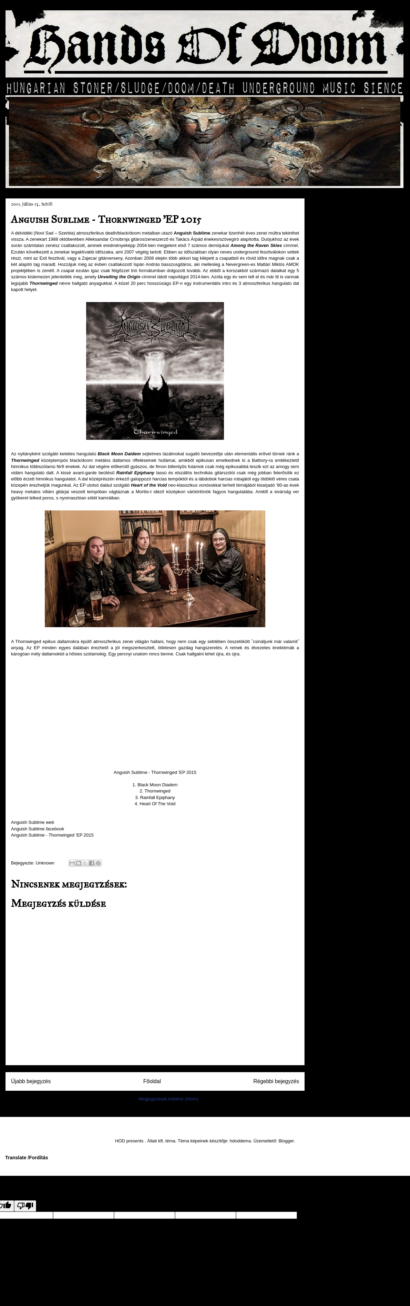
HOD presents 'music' (344, 577)
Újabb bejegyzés (31, 1081)
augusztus (346, 289)
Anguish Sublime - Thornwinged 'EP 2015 (52, 835)
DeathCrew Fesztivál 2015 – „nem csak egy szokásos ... (355, 312)
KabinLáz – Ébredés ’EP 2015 (355, 423)
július (340, 298)
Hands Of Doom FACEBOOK (352, 566)
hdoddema (240, 1140)
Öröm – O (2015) (351, 436)
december (345, 251)
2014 (335, 522)
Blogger (286, 1140)
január (341, 510)
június (341, 463)
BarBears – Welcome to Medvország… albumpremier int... (356, 405)
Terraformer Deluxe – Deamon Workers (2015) (356, 333)
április (341, 482)
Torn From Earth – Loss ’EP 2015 (352, 351)
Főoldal (152, 1081)
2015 (335, 243)
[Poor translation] (25, 1206)
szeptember (347, 279)
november (345, 260)
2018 (335, 215)
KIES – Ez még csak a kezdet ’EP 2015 (357, 366)
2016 (335, 234)
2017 (335, 224)
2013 (335, 531)
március (343, 491)
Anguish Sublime (32, 822)
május (341, 472)
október (343, 270)
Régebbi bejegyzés (276, 1081)
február (342, 501)
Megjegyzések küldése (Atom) (168, 1098)
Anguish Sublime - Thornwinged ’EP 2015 (354, 384)
